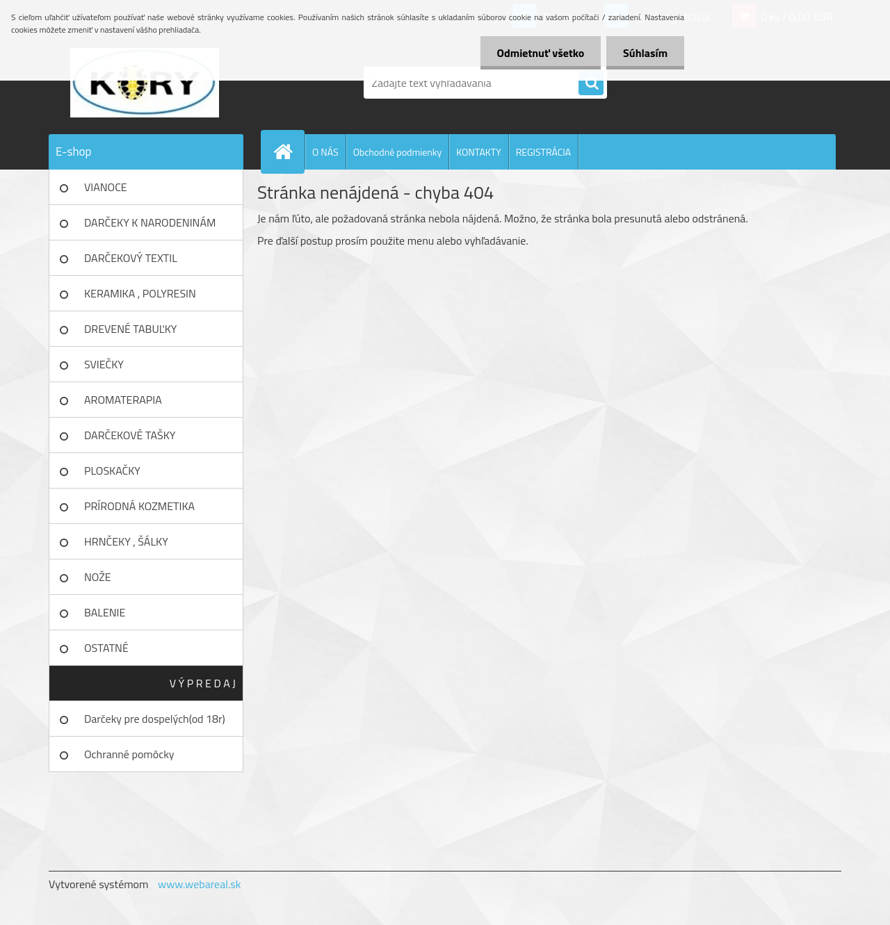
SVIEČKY (104, 364)
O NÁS (325, 152)
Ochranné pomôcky (129, 754)
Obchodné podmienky (397, 152)
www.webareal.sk (199, 884)
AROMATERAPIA (123, 399)
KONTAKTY (478, 152)
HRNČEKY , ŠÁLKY (126, 541)
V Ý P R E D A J (203, 683)
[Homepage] (289, 151)
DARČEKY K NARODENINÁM (150, 222)
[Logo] (144, 82)
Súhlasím (644, 52)
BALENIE (104, 612)
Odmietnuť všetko (538, 52)
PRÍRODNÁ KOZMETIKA (139, 506)
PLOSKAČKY (112, 470)
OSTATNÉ (106, 647)
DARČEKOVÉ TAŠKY (129, 435)
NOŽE (97, 576)
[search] (591, 83)
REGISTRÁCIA (543, 152)
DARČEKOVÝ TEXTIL (130, 257)
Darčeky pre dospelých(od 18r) (154, 718)
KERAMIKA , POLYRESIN (140, 293)
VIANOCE (105, 187)
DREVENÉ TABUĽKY (130, 328)
